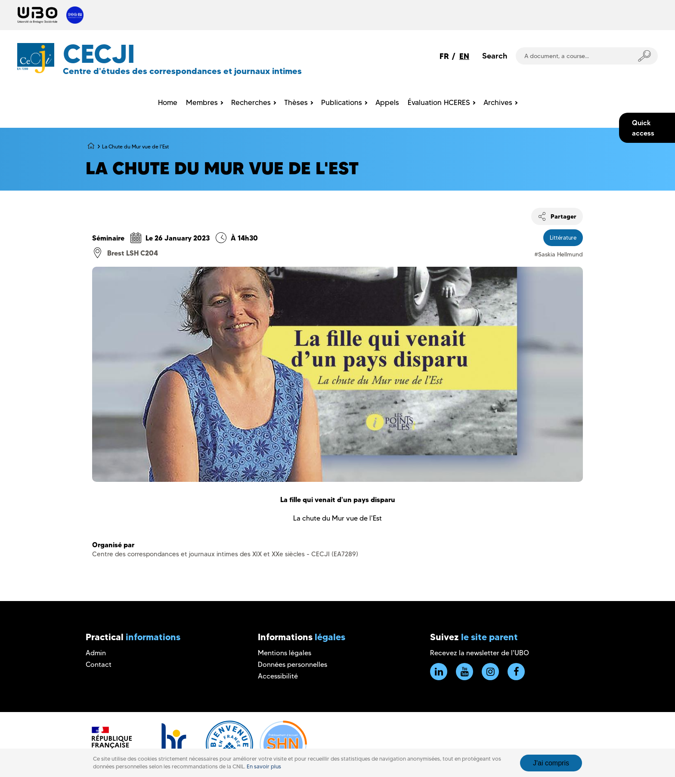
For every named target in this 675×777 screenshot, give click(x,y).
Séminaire (108, 238)
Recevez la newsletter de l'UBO (479, 653)
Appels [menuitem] (387, 102)
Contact (98, 664)
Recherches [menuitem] (251, 102)
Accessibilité (278, 676)
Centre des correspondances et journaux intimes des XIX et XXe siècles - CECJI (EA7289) (225, 554)
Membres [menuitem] (202, 102)
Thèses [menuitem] (296, 102)
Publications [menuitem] (341, 102)
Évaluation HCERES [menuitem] (439, 102)
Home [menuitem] (167, 102)
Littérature (563, 237)
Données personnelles (292, 664)
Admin (96, 653)
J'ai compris (551, 763)
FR (444, 56)
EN (464, 56)
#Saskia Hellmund (558, 254)
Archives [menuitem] (497, 102)
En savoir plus (264, 766)
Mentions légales (284, 653)
